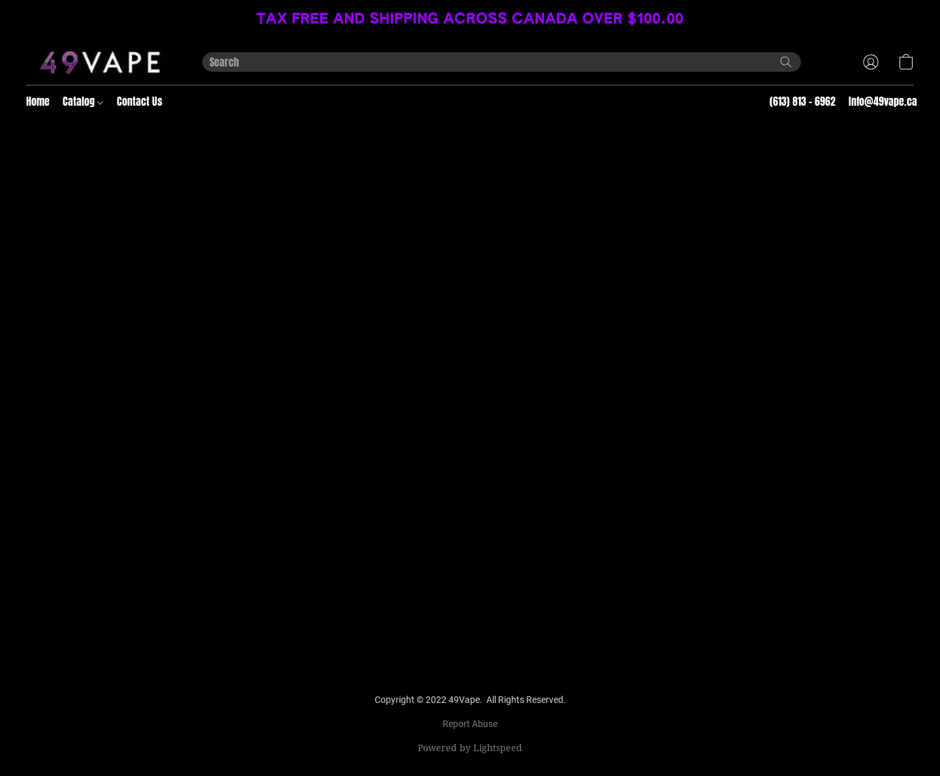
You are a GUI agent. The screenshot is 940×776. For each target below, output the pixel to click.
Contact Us (140, 101)
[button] (101, 62)
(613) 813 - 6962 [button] (803, 101)
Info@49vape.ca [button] (883, 101)
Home (38, 101)
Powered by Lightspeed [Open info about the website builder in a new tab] (470, 747)
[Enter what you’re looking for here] (501, 62)
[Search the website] (786, 62)
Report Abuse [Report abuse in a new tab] (470, 724)
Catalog (83, 101)
